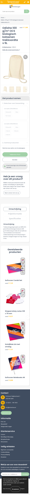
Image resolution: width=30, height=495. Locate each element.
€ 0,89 (9, 380)
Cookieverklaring (5, 452)
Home (2, 17)
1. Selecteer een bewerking (13, 103)
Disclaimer (3, 457)
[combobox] (12, 11)
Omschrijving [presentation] (15, 209)
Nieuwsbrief (4, 424)
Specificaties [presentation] (15, 218)
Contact (3, 434)
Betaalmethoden (5, 439)
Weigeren (23, 489)
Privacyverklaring (5, 454)
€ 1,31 (9, 349)
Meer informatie (6, 489)
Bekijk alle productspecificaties (11, 50)
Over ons (3, 421)
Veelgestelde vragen (6, 426)
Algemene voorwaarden (7, 450)
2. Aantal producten (10, 143)
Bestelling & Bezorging (7, 437)
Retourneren (4, 441)
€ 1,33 (9, 283)
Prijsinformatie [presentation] (15, 214)
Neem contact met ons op (12, 193)
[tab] (15, 209)
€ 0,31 (9, 316)
